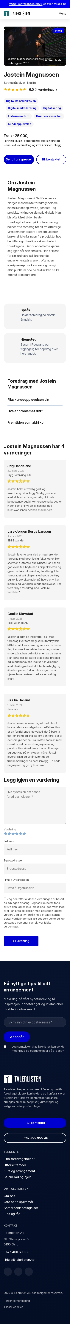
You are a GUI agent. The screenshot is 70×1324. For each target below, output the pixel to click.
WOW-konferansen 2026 (27, 3)
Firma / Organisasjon (16, 879)
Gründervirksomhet (49, 116)
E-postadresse (13, 860)
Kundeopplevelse (19, 123)
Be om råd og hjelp (18, 1177)
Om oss (9, 1196)
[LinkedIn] (18, 1272)
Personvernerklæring (17, 1300)
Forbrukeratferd (18, 116)
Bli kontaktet (51, 159)
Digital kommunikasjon (21, 100)
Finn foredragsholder (19, 1159)
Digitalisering (52, 108)
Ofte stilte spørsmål (18, 1202)
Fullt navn (9, 841)
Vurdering (10, 829)
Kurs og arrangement (19, 1171)
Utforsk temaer (15, 1165)
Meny (62, 13)
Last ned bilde (52, 60)
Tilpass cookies (13, 1306)
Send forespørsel (19, 159)
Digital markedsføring (22, 108)
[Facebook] (8, 1272)
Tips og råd (12, 1214)
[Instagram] (29, 1272)
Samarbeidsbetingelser (21, 1208)
